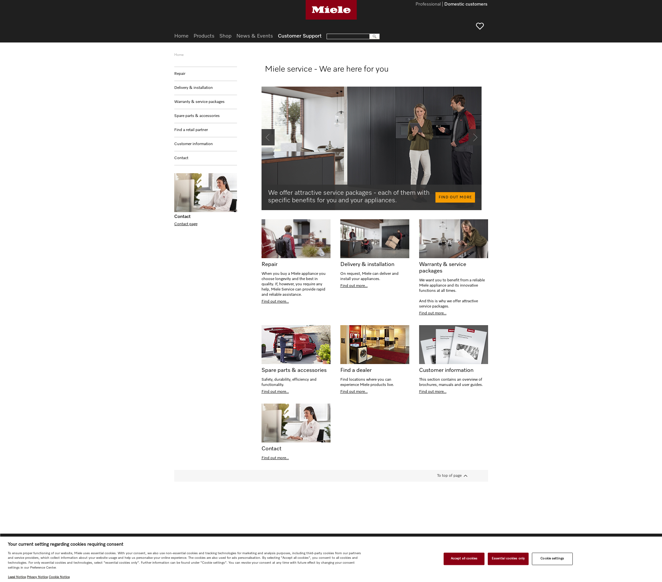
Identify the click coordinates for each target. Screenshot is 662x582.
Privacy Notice (37, 577)
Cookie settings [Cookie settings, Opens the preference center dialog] (552, 558)
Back (266, 132)
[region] (331, 559)
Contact (181, 158)
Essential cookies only (508, 558)
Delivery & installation (193, 88)
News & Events (254, 36)
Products (204, 36)
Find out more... (275, 302)
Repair (179, 74)
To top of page (449, 476)
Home (181, 36)
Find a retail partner (191, 130)
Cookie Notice (59, 577)
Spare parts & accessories (197, 116)
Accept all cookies (464, 558)
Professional (428, 5)
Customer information (193, 144)
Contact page (185, 224)
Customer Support (300, 36)
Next (472, 132)
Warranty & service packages (199, 102)
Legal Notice (17, 577)
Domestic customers (465, 5)
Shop (225, 36)
